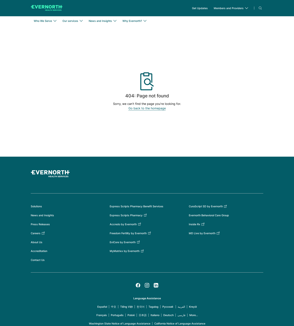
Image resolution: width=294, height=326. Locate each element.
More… (193, 315)
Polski (131, 315)
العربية (181, 306)
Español (102, 306)
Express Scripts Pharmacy (126, 215)
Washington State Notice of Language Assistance (119, 323)
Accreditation (39, 251)
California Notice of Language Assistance (179, 323)
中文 (113, 306)
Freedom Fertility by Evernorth (128, 233)
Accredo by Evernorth (123, 224)
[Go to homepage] (47, 8)
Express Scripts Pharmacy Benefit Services (136, 206)
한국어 (141, 306)
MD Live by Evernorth (202, 233)
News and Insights (42, 215)
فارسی (181, 315)
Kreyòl (193, 306)
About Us (36, 242)
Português (117, 315)
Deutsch (168, 315)
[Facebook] (138, 285)
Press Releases (40, 224)
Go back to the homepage (147, 108)
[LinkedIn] (156, 285)
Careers (35, 233)
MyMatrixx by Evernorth (125, 251)
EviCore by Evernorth (123, 242)
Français (101, 315)
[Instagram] (147, 285)
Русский (167, 306)
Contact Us (38, 260)
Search (260, 8)
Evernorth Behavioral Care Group (209, 215)
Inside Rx (194, 224)
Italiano (155, 315)
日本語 (143, 315)
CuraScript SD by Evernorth (206, 206)
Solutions (36, 206)
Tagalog (153, 306)
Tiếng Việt (126, 306)
